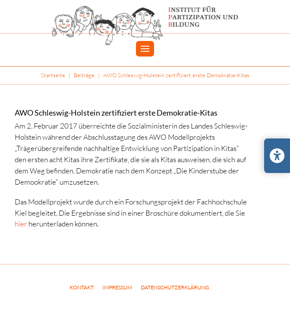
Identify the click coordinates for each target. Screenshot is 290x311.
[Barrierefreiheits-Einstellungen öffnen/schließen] (277, 155)
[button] (145, 49)
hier (21, 223)
